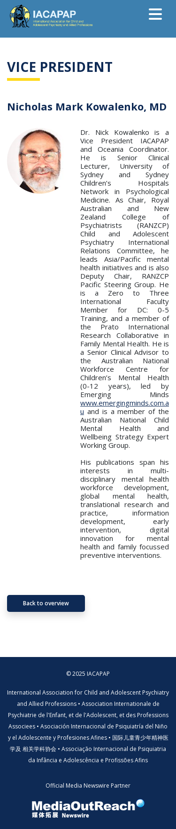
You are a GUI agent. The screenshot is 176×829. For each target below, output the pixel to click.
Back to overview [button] (46, 603)
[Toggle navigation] (155, 14)
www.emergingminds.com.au (124, 407)
